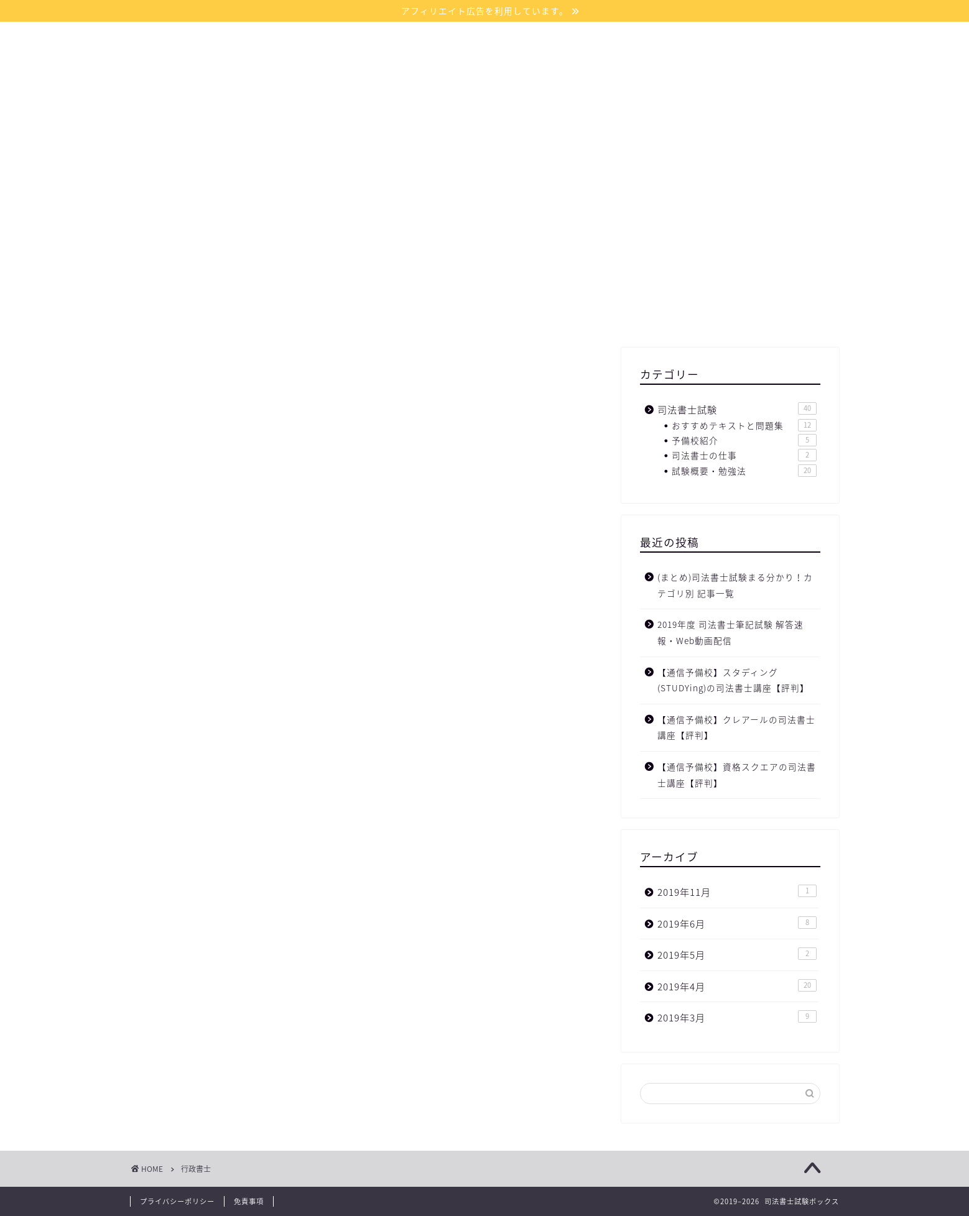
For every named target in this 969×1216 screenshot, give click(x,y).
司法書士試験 (737, 409)
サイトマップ (471, 128)
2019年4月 (737, 986)
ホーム (398, 128)
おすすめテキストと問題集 (744, 425)
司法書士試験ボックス (484, 68)
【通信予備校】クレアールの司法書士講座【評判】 (736, 727)
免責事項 (249, 1201)
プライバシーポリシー (177, 1201)
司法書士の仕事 (744, 455)
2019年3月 (737, 1017)
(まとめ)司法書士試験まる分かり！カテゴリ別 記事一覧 (735, 585)
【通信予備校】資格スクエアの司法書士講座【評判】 (736, 774)
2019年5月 (737, 954)
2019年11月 (737, 892)
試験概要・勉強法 (744, 470)
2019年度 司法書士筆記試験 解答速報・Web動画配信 (730, 632)
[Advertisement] (730, 248)
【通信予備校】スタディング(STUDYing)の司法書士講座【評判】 (733, 680)
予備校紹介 (744, 440)
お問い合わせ (558, 128)
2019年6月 (737, 923)
